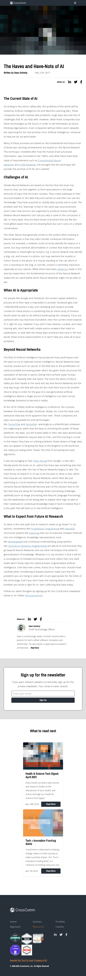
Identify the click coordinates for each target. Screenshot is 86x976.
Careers (60, 926)
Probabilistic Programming (45, 528)
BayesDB (70, 528)
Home (13, 921)
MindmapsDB (15, 541)
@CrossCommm (34, 595)
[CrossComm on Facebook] (66, 934)
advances (63, 269)
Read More (35, 648)
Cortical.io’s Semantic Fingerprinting (27, 545)
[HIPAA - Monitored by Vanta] (15, 950)
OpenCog (34, 532)
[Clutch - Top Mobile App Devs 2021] (26, 939)
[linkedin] (69, 82)
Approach (15, 926)
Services (37, 921)
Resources (38, 926)
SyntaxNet (31, 424)
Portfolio (60, 921)
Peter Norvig (40, 460)
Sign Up (43, 700)
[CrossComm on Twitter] (61, 934)
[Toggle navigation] (74, 3)
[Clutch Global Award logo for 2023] (15, 937)
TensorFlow (14, 424)
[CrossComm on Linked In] (55, 934)
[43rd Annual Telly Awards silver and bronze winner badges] (38, 938)
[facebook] (81, 82)
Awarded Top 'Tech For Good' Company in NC (28, 960)
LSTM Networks (27, 164)
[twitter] (75, 82)
